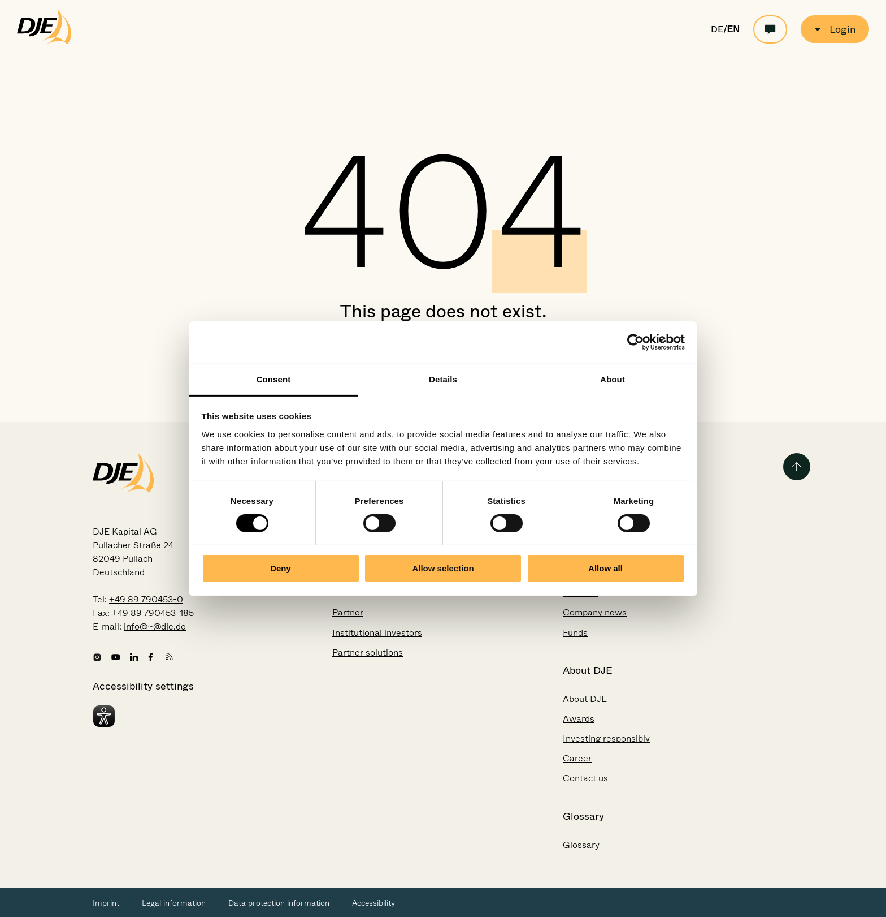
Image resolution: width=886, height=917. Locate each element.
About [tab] (612, 379)
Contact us (585, 778)
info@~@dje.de (155, 626)
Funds (575, 632)
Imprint (106, 903)
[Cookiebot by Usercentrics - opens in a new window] (635, 342)
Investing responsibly (606, 738)
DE (717, 29)
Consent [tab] (274, 379)
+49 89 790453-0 (146, 599)
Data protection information (278, 903)
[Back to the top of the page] (796, 466)
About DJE (585, 698)
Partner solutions (367, 652)
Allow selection (443, 568)
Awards (578, 718)
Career (577, 758)
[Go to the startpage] (44, 42)
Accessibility (373, 903)
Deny (280, 568)
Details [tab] (443, 379)
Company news (595, 612)
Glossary (581, 844)
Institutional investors (377, 632)
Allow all (605, 568)
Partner (347, 612)
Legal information (174, 903)
